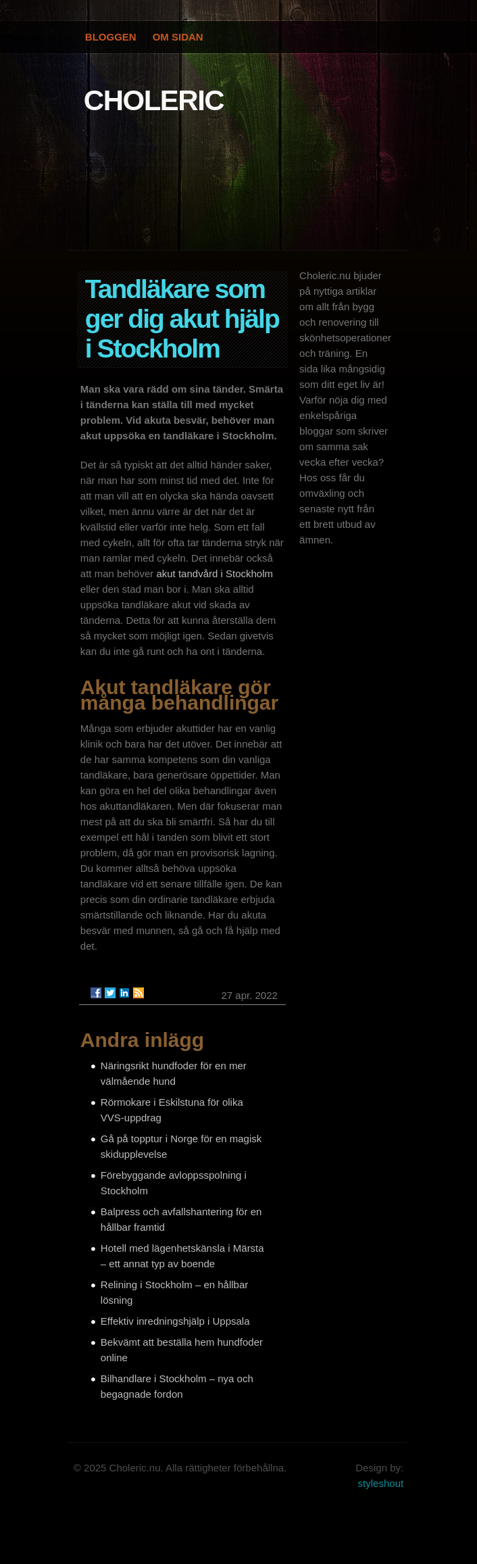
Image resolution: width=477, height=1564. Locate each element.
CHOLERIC (154, 100)
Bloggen (110, 37)
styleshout (381, 1483)
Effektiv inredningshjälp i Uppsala (175, 1321)
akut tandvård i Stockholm (214, 573)
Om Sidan (178, 37)
